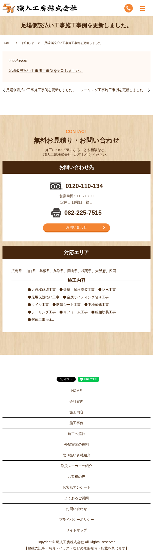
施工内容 (76, 412)
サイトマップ (76, 530)
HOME (6, 43)
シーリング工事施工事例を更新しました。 (113, 90)
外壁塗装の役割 (76, 444)
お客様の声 (76, 477)
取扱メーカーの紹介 (76, 466)
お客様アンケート (76, 487)
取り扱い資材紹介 (76, 455)
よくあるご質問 (76, 498)
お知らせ (28, 43)
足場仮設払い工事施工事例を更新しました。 (45, 70)
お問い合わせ (76, 227)
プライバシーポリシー (76, 520)
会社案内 (76, 401)
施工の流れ (76, 434)
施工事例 (76, 423)
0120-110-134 (84, 186)
